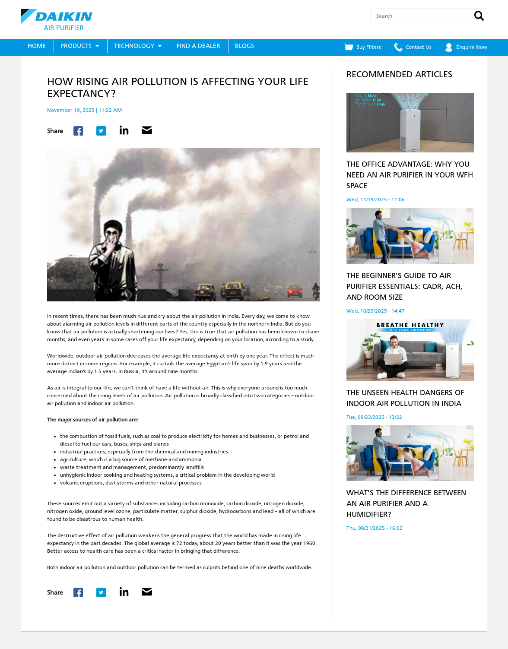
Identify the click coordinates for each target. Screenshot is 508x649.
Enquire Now (471, 47)
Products (76, 46)
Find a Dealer (198, 46)
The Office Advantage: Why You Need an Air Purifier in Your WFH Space (409, 175)
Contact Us (419, 47)
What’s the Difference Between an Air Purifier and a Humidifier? (406, 503)
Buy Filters (368, 47)
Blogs (244, 46)
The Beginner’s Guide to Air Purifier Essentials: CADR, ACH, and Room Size (404, 286)
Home (37, 46)
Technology (134, 46)
